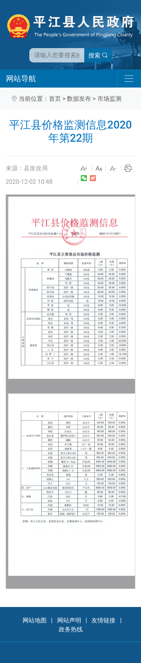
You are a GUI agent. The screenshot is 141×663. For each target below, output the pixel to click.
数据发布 (79, 98)
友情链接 (103, 620)
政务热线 (71, 629)
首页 (55, 98)
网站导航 (21, 78)
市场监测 (109, 98)
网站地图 (35, 620)
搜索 (98, 55)
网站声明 (69, 620)
